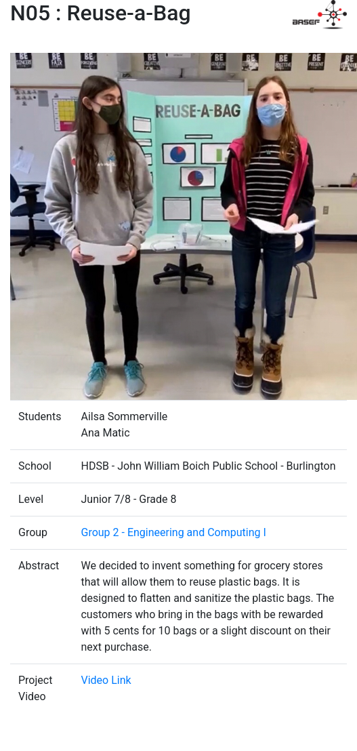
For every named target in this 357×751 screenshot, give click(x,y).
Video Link (106, 680)
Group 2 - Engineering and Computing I (173, 532)
